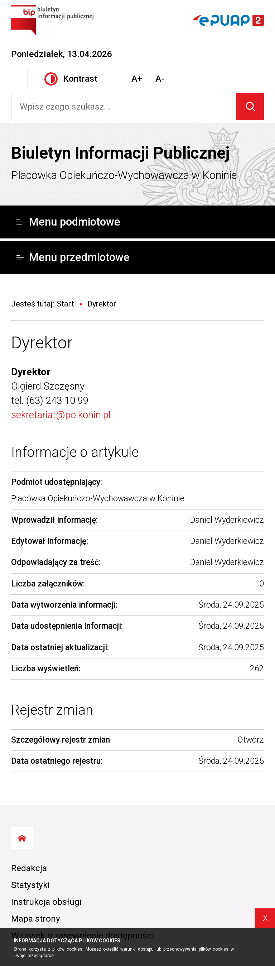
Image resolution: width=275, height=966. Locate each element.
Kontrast (70, 79)
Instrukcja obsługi (46, 902)
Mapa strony (35, 918)
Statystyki (30, 885)
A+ (136, 78)
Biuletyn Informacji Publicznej (120, 153)
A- (159, 78)
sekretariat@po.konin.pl (61, 415)
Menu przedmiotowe (73, 257)
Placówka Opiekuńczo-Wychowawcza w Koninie (124, 175)
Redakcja (29, 868)
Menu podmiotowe (68, 221)
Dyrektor (42, 342)
